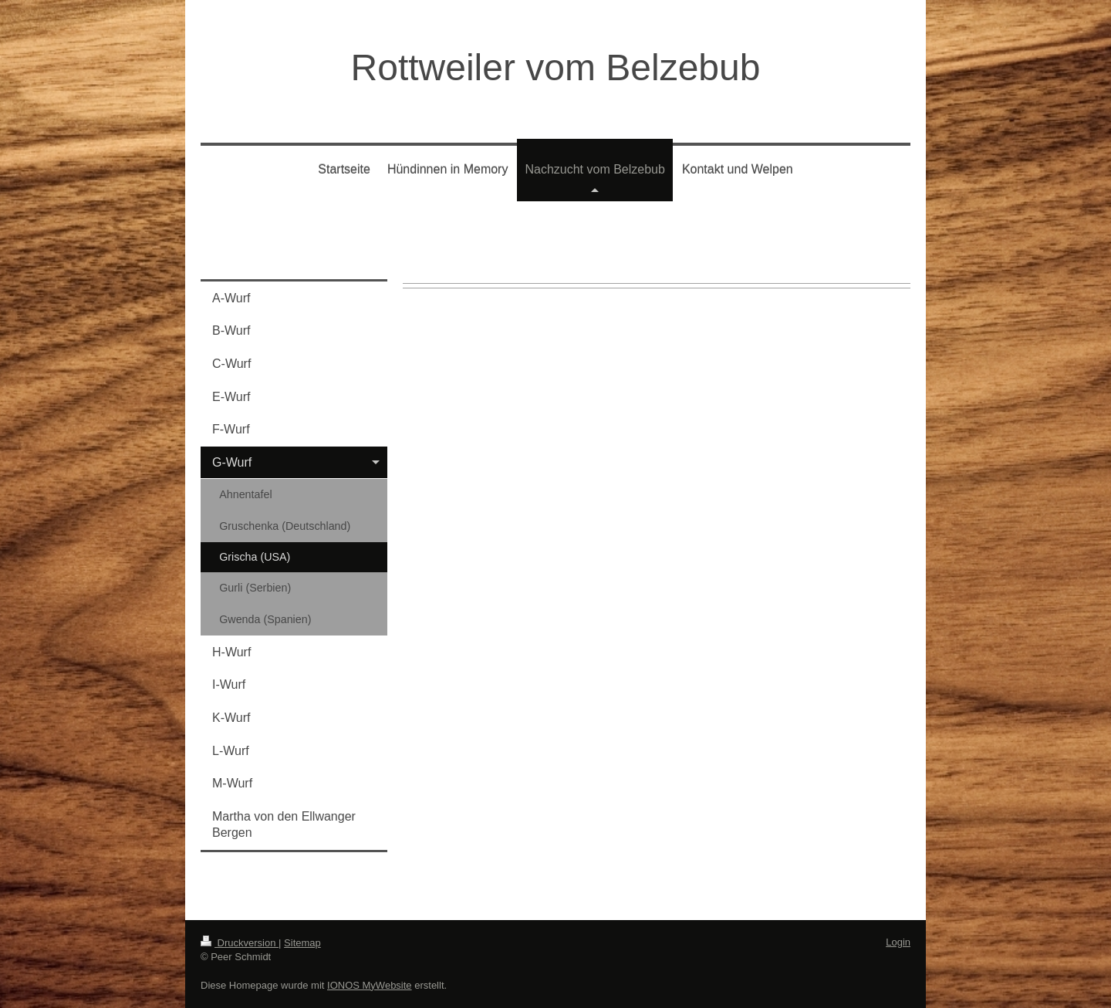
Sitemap (302, 943)
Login (898, 942)
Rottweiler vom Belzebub (556, 67)
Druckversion (240, 943)
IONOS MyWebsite (369, 985)
